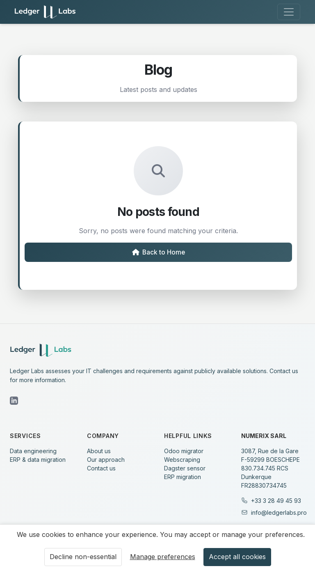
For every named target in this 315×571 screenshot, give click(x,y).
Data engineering (33, 450)
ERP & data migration (38, 459)
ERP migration (182, 476)
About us (99, 450)
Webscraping (182, 459)
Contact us (101, 468)
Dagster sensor (184, 468)
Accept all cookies (237, 557)
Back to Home (158, 252)
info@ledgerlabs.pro (279, 512)
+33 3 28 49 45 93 (276, 500)
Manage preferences (162, 557)
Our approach (106, 459)
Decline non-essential (83, 557)
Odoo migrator (183, 450)
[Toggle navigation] (288, 12)
